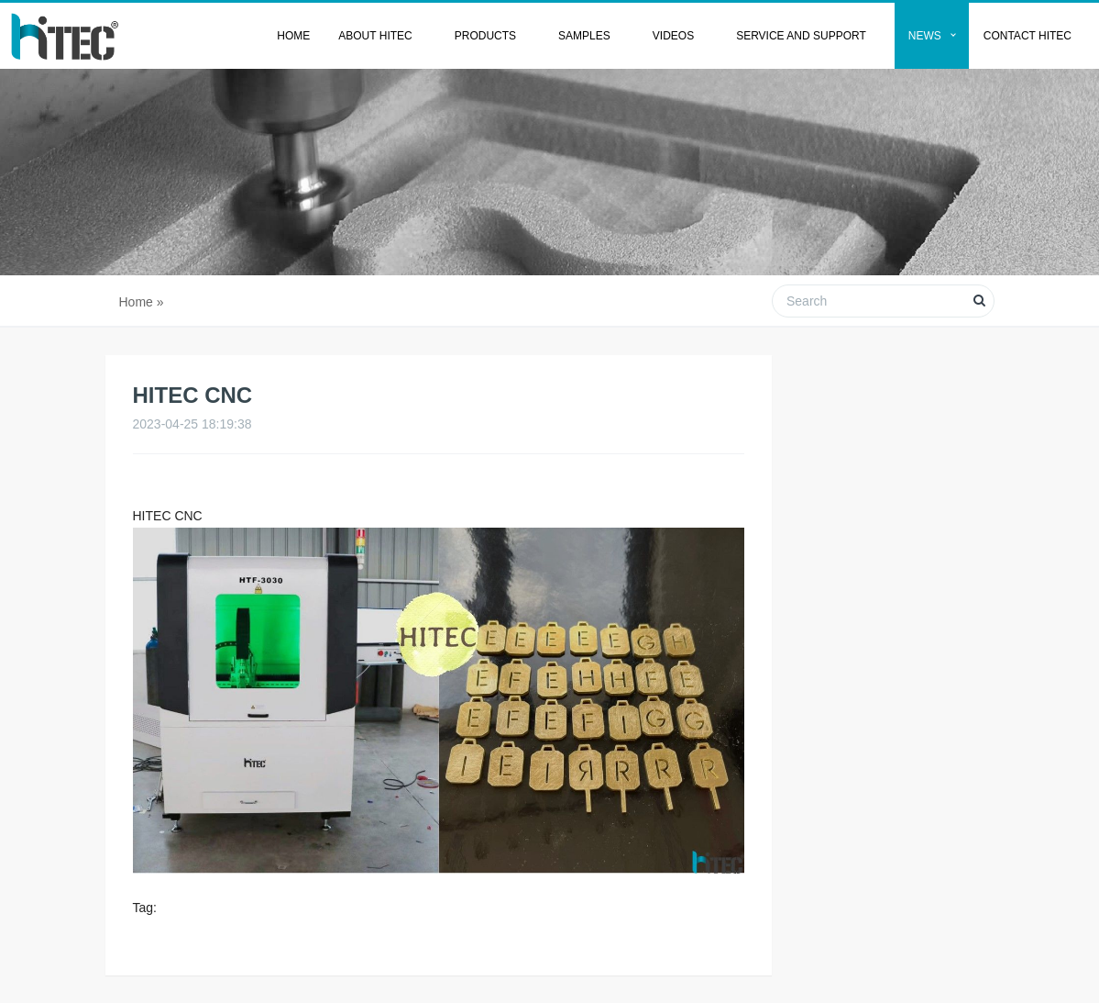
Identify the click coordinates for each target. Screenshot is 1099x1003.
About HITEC (375, 35)
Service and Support (801, 35)
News (924, 35)
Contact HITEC (1028, 35)
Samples (584, 35)
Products (485, 35)
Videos (673, 35)
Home (293, 35)
